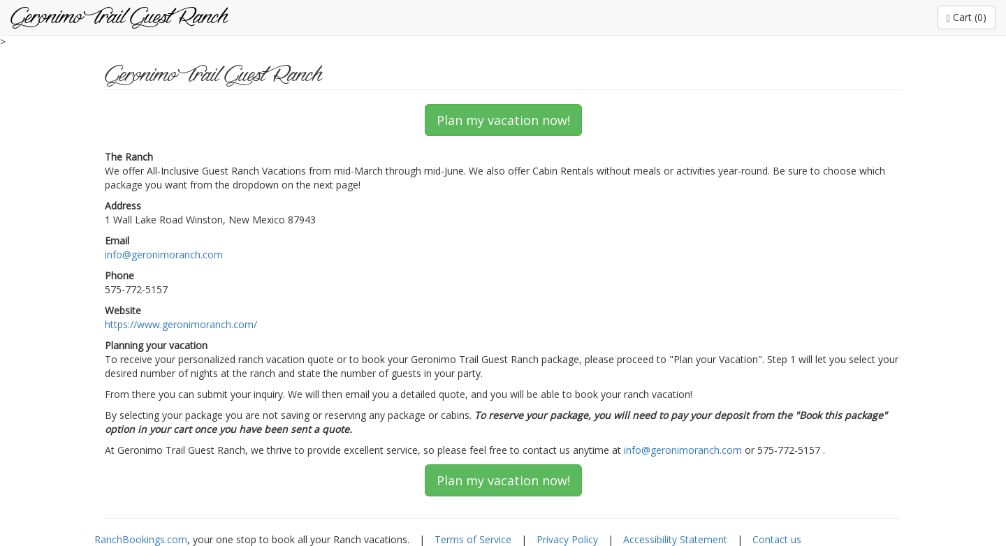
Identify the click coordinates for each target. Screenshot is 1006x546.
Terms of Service (473, 539)
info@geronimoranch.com (164, 254)
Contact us (776, 539)
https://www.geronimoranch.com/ (181, 324)
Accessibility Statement (675, 539)
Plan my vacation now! (503, 120)
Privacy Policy (567, 539)
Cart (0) (966, 17)
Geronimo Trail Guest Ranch (119, 17)
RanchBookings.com (140, 539)
